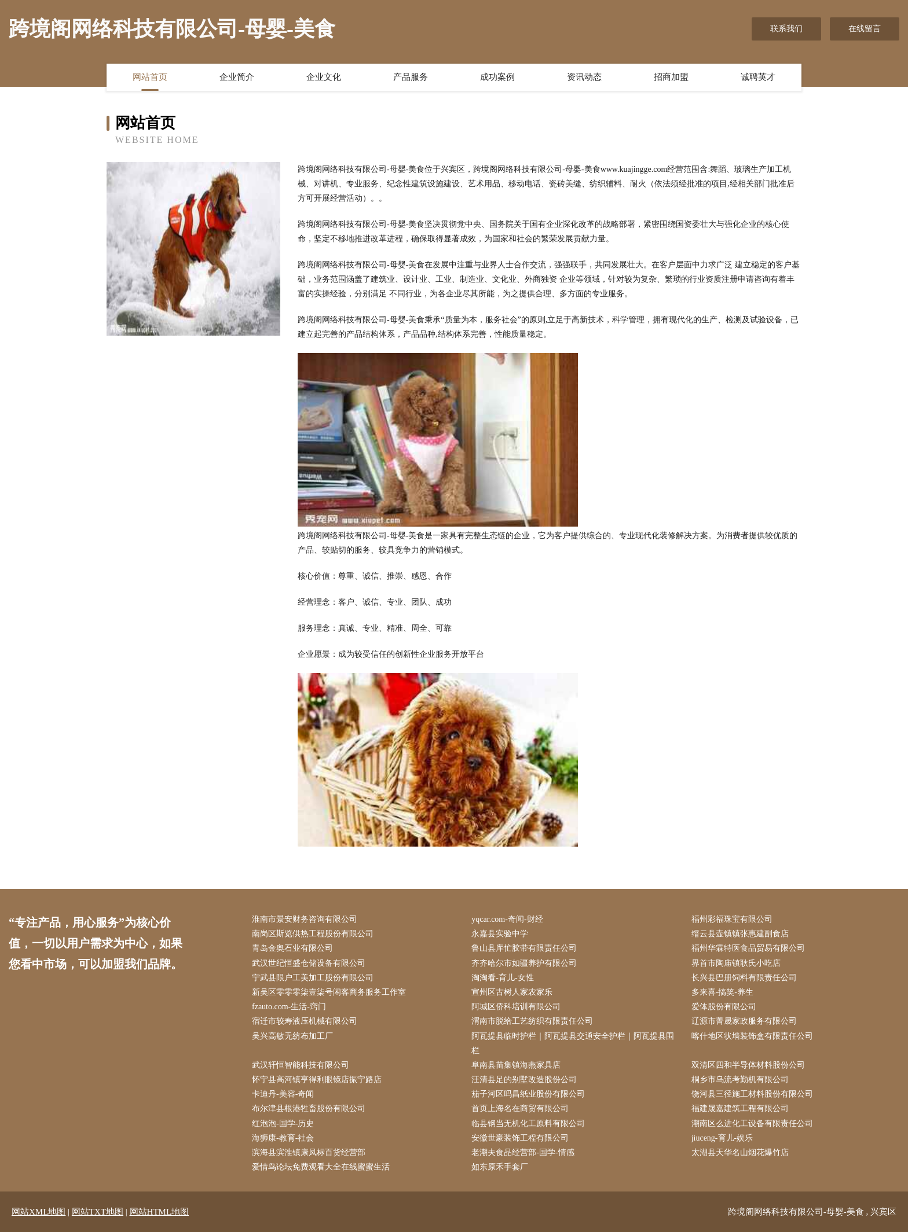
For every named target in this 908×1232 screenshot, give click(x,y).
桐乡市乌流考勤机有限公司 (740, 1079)
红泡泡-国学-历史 (283, 1123)
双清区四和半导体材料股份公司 (748, 1065)
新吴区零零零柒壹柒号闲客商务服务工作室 (329, 992)
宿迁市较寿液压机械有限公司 (304, 1021)
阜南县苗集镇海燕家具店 (516, 1065)
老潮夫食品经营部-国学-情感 (522, 1152)
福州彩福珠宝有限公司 (731, 919)
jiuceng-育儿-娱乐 (722, 1138)
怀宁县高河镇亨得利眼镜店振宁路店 (317, 1079)
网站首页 (150, 77)
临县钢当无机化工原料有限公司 (528, 1123)
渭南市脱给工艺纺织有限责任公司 (532, 1021)
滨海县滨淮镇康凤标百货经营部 (308, 1152)
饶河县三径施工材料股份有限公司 (752, 1094)
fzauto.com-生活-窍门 (289, 1006)
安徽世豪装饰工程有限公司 (520, 1138)
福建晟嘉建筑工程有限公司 (740, 1108)
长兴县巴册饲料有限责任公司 (744, 977)
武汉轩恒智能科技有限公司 (300, 1065)
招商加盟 (671, 77)
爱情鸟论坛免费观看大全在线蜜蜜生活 (321, 1167)
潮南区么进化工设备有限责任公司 (752, 1123)
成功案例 (497, 77)
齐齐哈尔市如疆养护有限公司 (524, 963)
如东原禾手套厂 (499, 1167)
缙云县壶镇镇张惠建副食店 (740, 933)
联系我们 (786, 28)
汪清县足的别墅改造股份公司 (524, 1079)
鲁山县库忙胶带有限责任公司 (524, 948)
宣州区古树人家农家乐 (511, 992)
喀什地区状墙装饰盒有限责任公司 (752, 1036)
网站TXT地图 (97, 1211)
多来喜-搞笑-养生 (722, 992)
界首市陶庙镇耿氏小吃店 (736, 963)
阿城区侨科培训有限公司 (516, 1006)
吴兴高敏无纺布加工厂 (292, 1036)
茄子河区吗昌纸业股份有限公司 (528, 1094)
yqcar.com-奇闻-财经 (507, 919)
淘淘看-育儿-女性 (502, 977)
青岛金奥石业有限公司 (292, 948)
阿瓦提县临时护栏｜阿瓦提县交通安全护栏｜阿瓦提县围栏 (572, 1043)
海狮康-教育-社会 (283, 1138)
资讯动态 (584, 77)
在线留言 (864, 28)
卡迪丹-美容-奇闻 (283, 1094)
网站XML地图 (38, 1211)
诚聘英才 (758, 77)
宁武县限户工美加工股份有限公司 (313, 977)
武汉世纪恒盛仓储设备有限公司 (308, 963)
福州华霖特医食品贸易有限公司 (748, 948)
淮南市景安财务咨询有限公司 (304, 919)
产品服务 (410, 77)
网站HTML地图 (159, 1211)
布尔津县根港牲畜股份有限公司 (308, 1108)
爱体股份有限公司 (723, 1006)
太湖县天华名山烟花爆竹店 (740, 1152)
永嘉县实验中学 (499, 933)
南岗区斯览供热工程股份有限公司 (313, 933)
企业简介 (236, 77)
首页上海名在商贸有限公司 (520, 1108)
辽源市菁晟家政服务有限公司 (744, 1021)
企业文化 (323, 77)
